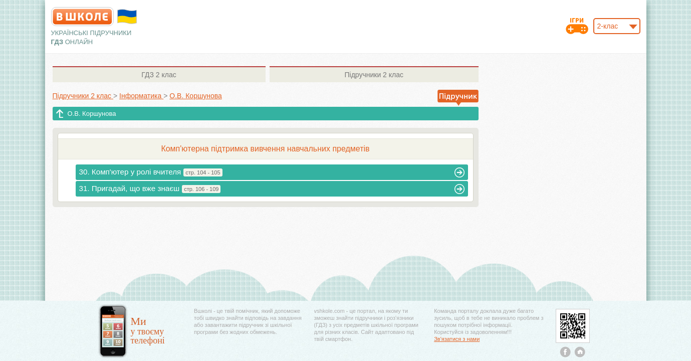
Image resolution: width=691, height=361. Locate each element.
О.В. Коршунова (92, 113)
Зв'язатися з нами (457, 339)
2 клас (158, 75)
